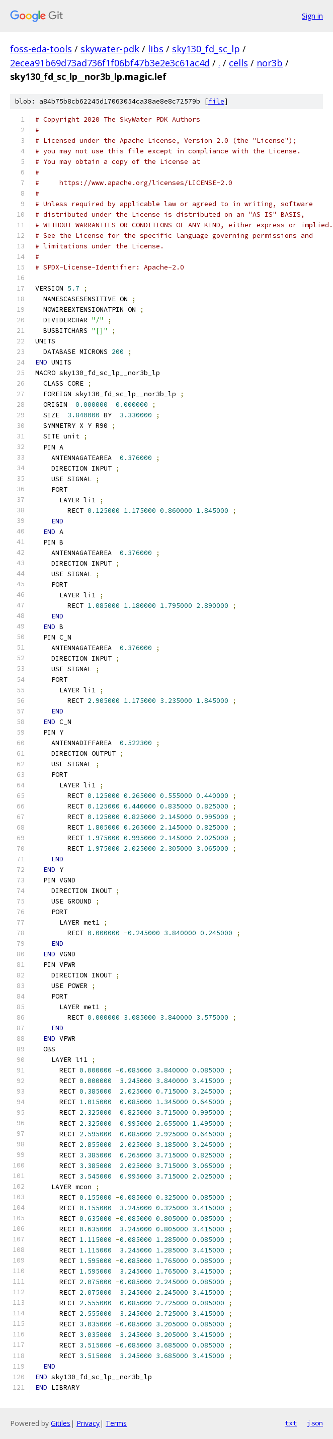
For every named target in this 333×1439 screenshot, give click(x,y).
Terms (116, 1423)
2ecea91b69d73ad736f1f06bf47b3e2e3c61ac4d (110, 63)
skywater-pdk (109, 49)
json (315, 1422)
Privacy (88, 1423)
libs (155, 49)
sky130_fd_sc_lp (206, 49)
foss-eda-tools (41, 49)
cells (238, 63)
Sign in (312, 16)
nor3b (270, 63)
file (216, 101)
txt (291, 1422)
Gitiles (60, 1423)
